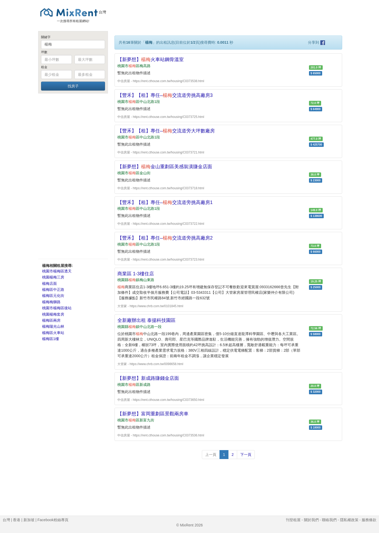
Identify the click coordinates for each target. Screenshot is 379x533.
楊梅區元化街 (53, 295)
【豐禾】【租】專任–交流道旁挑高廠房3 (165, 95)
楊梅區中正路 (53, 289)
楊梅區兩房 (51, 320)
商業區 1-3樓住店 (135, 273)
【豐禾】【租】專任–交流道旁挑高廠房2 (165, 238)
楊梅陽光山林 (53, 326)
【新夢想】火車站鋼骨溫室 (150, 59)
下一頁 (245, 454)
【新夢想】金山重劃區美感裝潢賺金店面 (164, 166)
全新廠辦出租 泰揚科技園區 (146, 320)
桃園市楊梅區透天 (57, 271)
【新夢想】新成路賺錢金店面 (148, 378)
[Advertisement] (73, 176)
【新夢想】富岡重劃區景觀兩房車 (152, 413)
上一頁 (210, 454)
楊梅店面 (49, 283)
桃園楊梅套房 (53, 314)
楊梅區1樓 (50, 339)
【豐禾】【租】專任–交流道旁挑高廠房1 (165, 202)
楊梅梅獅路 (51, 302)
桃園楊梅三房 (53, 277)
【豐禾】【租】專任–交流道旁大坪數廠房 (166, 130)
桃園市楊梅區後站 (57, 308)
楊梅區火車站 (53, 333)
